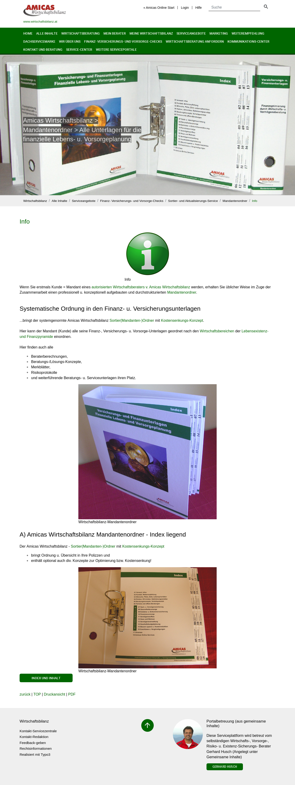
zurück (25, 694)
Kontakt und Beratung (42, 49)
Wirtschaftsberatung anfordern (195, 41)
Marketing (218, 33)
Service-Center (79, 49)
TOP (37, 694)
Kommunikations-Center (248, 41)
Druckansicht (54, 694)
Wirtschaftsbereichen (217, 331)
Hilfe (198, 7)
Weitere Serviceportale (116, 49)
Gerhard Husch (224, 766)
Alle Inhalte (47, 33)
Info (254, 201)
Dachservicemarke (39, 41)
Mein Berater (114, 33)
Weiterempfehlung (248, 33)
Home (27, 33)
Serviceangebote (191, 33)
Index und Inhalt (46, 678)
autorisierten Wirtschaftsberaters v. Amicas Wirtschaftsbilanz (140, 287)
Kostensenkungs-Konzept (182, 320)
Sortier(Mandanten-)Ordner (131, 320)
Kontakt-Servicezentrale (38, 731)
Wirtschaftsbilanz (35, 201)
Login (185, 7)
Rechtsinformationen (36, 748)
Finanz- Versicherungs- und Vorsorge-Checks (123, 41)
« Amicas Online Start (158, 7)
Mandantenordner (235, 201)
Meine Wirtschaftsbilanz (151, 33)
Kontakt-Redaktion (34, 737)
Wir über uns (69, 41)
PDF (72, 694)
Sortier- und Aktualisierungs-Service (193, 201)
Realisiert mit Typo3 (35, 754)
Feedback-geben (33, 743)
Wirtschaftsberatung (80, 33)
